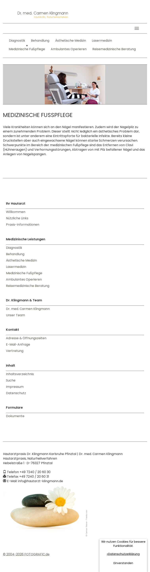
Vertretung (14, 351)
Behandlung (40, 40)
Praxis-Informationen (22, 224)
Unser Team (15, 315)
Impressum (15, 386)
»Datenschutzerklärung (123, 554)
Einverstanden (123, 563)
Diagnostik (17, 40)
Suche (10, 380)
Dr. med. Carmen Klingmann (28, 309)
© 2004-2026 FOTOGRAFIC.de (26, 554)
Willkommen (15, 212)
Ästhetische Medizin (70, 40)
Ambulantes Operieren (69, 49)
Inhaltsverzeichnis (20, 374)
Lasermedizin (102, 40)
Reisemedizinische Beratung (114, 49)
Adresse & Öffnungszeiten (26, 338)
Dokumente (15, 416)
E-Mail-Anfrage (18, 344)
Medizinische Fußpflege (27, 49)
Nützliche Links (17, 218)
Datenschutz (16, 393)
